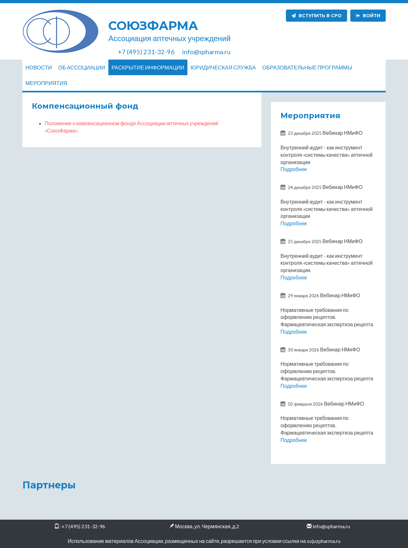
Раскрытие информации (148, 67)
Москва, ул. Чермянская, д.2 (207, 526)
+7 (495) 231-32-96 (83, 526)
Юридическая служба (223, 67)
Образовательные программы (307, 67)
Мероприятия (46, 83)
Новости (39, 67)
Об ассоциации (81, 67)
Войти (368, 15)
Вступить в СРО (316, 15)
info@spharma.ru (331, 526)
